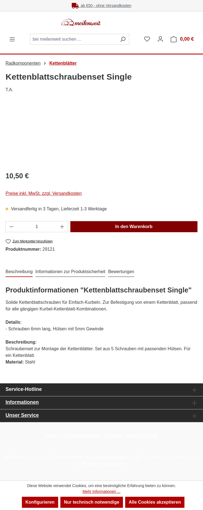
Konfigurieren (40, 502)
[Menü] (12, 39)
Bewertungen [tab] (121, 271)
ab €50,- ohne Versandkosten (102, 5)
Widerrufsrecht (142, 435)
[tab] (19, 272)
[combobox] (73, 39)
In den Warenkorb (134, 226)
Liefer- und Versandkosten (73, 435)
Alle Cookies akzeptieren (155, 502)
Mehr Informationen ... (101, 491)
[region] (101, 135)
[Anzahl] (37, 226)
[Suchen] (122, 39)
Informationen (22, 402)
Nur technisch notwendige (91, 502)
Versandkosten (109, 457)
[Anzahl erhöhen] (62, 226)
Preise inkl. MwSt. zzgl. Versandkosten (44, 193)
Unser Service (22, 415)
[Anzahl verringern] (11, 226)
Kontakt (113, 435)
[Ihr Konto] (160, 39)
